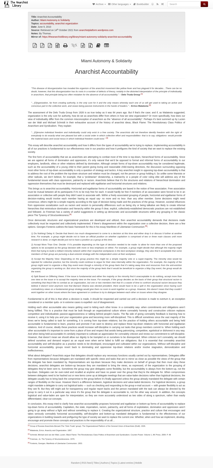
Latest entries (126, 463)
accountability (47, 23)
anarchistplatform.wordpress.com (96, 30)
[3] (107, 138)
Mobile (138, 463)
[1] (142, 94)
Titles (96, 463)
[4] (70, 214)
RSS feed (87, 463)
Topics (114, 463)
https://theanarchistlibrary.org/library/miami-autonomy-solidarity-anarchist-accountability (87, 36)
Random (75, 463)
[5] (146, 226)
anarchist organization (66, 23)
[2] (150, 105)
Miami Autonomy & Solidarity (55, 20)
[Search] (184, 4)
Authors (105, 463)
